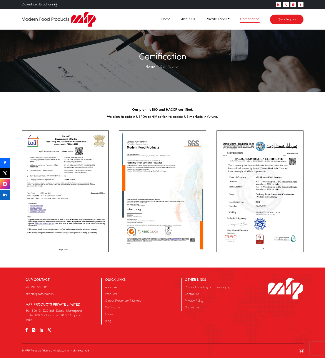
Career (110, 314)
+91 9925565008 (36, 287)
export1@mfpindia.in (39, 294)
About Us (188, 19)
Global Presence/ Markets (123, 301)
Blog (108, 321)
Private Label (216, 19)
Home (166, 19)
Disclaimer (192, 307)
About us (111, 287)
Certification (250, 19)
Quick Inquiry (287, 19)
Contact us (192, 294)
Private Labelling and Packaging (207, 287)
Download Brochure (40, 4)
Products (111, 294)
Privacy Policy (194, 301)
